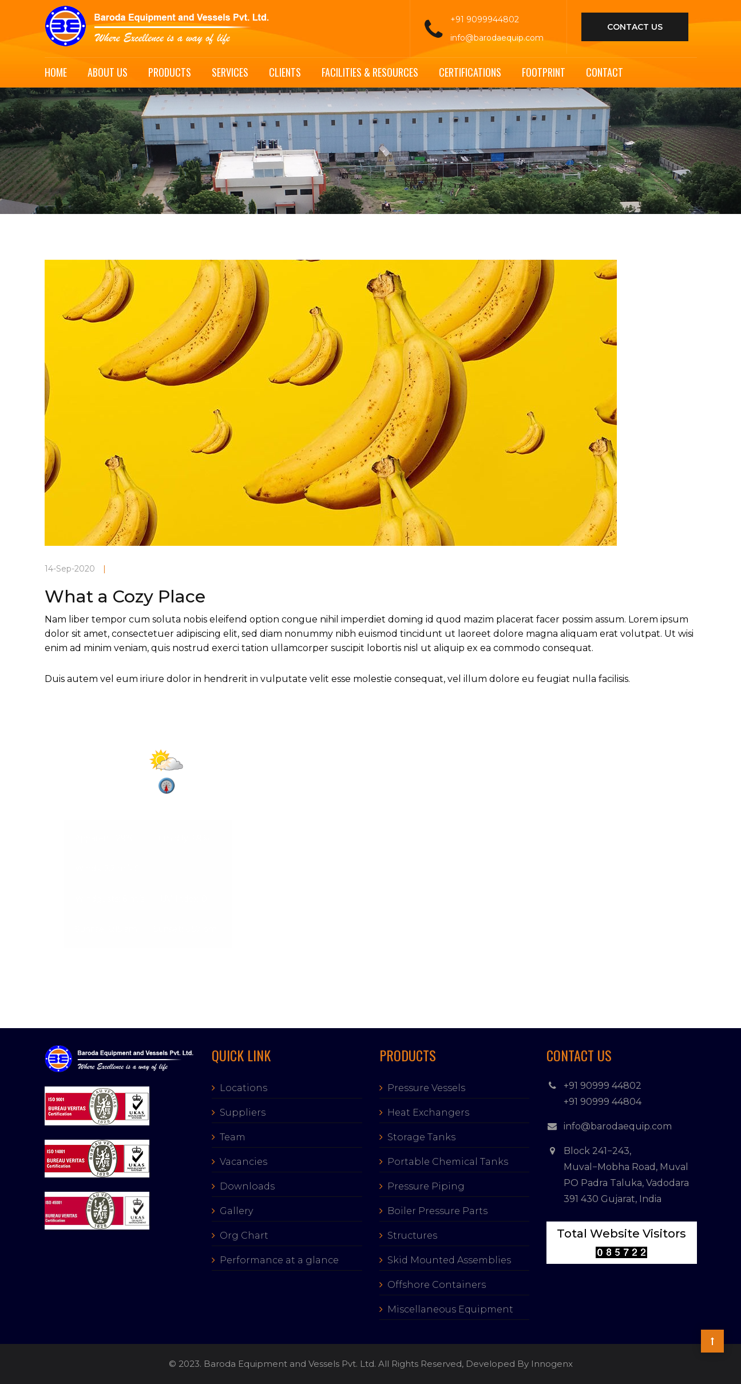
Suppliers (243, 1112)
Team (232, 1137)
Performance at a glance (279, 1260)
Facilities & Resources (370, 72)
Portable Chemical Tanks (447, 1161)
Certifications (470, 72)
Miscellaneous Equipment (450, 1309)
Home (56, 72)
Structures (412, 1235)
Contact (604, 72)
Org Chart (244, 1235)
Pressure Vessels (426, 1087)
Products (169, 72)
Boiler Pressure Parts (437, 1210)
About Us (108, 72)
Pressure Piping (426, 1186)
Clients (285, 72)
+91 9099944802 (484, 19)
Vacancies (243, 1161)
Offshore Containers (436, 1284)
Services (230, 72)
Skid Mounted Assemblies (449, 1260)
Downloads (247, 1186)
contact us (635, 27)
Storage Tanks (421, 1137)
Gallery (236, 1210)
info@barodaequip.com (497, 38)
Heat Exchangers (428, 1112)
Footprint (543, 72)
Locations (243, 1087)
